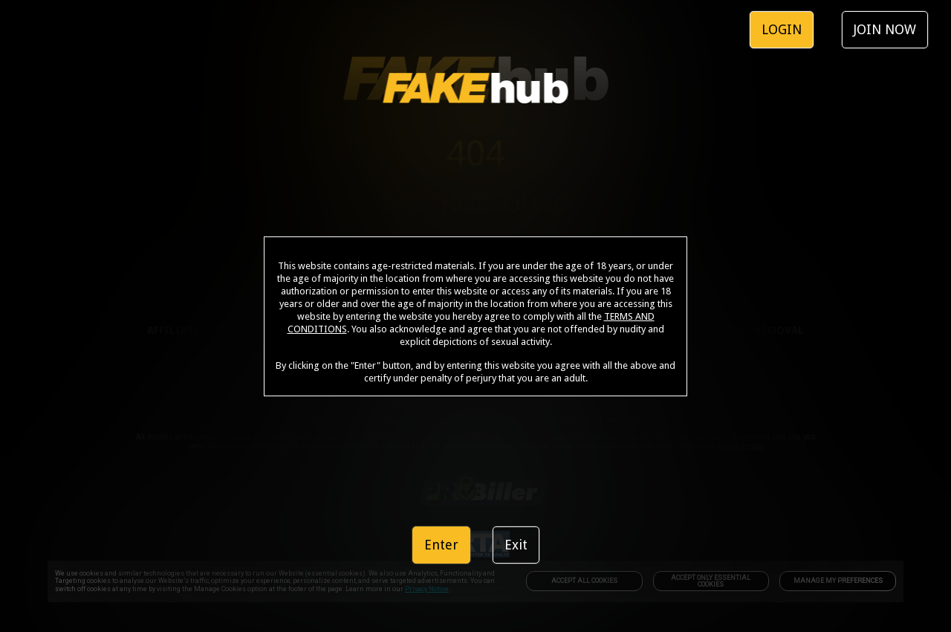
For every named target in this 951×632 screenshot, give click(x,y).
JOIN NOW (885, 29)
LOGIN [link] (782, 29)
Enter (441, 544)
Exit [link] (516, 544)
